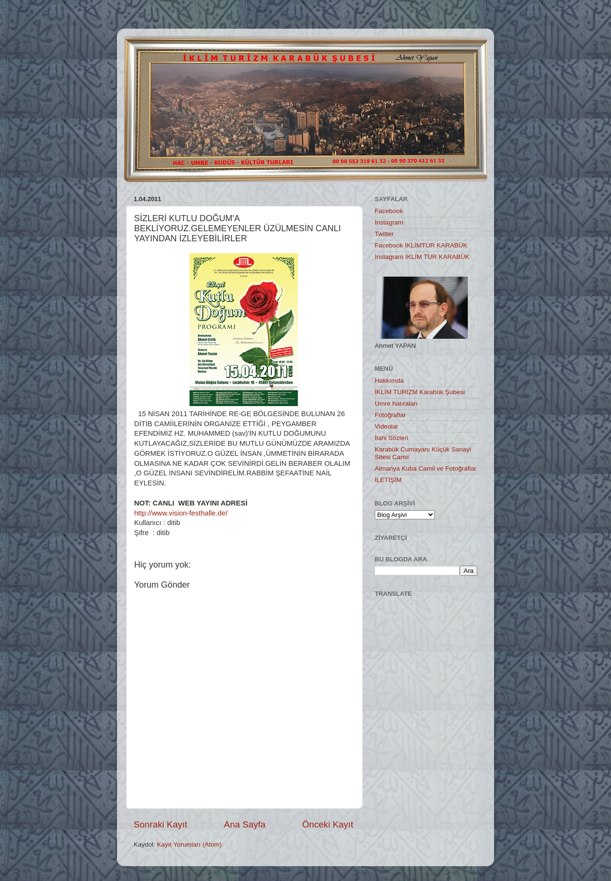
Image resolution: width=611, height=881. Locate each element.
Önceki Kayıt (327, 824)
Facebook (389, 211)
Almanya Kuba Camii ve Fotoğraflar (425, 468)
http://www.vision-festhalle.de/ (181, 513)
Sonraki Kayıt (160, 824)
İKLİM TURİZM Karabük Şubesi (420, 392)
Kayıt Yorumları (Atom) (189, 844)
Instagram (389, 222)
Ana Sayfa (244, 824)
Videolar (386, 426)
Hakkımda (389, 380)
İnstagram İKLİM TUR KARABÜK (422, 256)
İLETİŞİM (388, 479)
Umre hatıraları (396, 403)
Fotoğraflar (390, 415)
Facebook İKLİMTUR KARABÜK (421, 245)
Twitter (384, 233)
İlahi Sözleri (391, 437)
